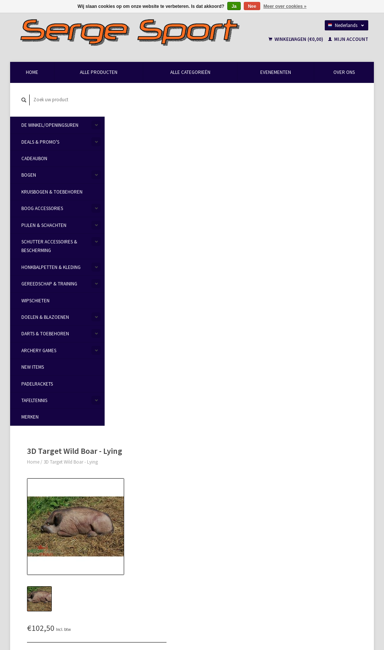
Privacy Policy (130, 504)
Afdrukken (237, 238)
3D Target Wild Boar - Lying (159, 108)
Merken (30, 417)
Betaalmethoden (214, 478)
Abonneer (129, 580)
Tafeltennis (34, 400)
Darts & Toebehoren (45, 333)
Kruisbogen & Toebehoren (51, 192)
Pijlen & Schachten (43, 225)
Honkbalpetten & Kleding (51, 267)
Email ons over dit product (254, 212)
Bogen (28, 175)
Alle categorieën (190, 72)
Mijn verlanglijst (300, 504)
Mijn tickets (296, 496)
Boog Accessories (42, 208)
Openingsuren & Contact (141, 478)
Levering (205, 486)
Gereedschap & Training (49, 284)
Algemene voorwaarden (140, 496)
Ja (233, 6)
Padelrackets (37, 384)
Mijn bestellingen (302, 487)
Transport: (235, 169)
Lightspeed (116, 617)
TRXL (292, 545)
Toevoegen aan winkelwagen (281, 190)
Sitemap (205, 495)
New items (32, 367)
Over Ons (344, 72)
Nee (252, 6)
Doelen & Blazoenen (45, 317)
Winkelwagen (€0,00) (296, 39)
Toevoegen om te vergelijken (257, 230)
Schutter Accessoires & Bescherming (49, 246)
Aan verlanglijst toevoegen (254, 221)
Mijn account (348, 39)
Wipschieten (35, 300)
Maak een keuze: (241, 160)
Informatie (130, 273)
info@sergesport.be (50, 496)
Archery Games (38, 350)
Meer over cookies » (285, 6)
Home (32, 72)
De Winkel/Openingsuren (49, 125)
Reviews (159, 273)
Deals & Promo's (40, 142)
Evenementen (275, 72)
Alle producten (98, 72)
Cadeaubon (34, 158)
